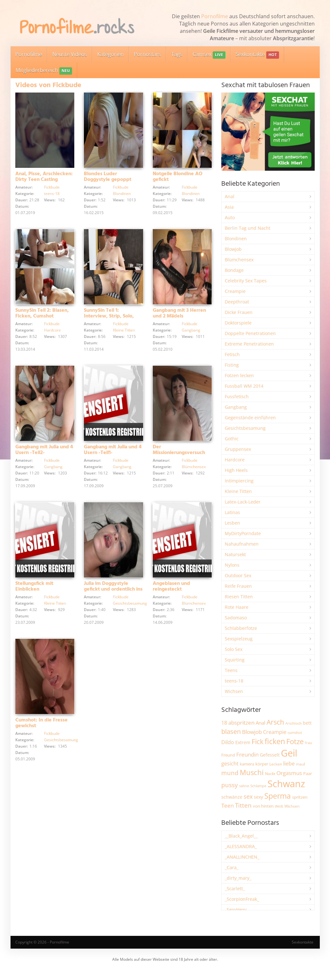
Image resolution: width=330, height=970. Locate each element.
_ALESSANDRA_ (241, 846)
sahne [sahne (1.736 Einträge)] (244, 785)
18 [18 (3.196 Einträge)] (224, 722)
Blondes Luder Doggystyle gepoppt (107, 177)
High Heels (236, 470)
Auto (230, 217)
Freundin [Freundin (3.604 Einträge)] (247, 754)
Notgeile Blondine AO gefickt (177, 177)
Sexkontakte (257, 55)
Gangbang (191, 330)
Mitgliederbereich (44, 71)
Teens (231, 670)
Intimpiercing (239, 481)
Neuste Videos (69, 54)
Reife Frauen (238, 586)
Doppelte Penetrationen (250, 333)
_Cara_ (231, 867)
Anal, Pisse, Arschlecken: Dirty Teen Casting (44, 177)
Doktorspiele (238, 323)
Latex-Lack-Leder (242, 502)
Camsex (209, 55)
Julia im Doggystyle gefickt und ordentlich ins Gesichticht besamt (113, 589)
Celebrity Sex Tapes (246, 281)
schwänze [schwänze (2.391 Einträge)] (231, 797)
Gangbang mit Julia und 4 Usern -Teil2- (44, 450)
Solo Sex (233, 649)
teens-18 (52, 193)
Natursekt (235, 554)
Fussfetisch (237, 396)
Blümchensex (194, 466)
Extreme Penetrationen (249, 344)
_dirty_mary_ (238, 878)
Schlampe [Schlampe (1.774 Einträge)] (258, 785)
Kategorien (110, 54)
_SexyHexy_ (236, 910)
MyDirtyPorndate (243, 533)
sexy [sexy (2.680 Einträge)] (258, 797)
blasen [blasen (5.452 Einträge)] (231, 731)
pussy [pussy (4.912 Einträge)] (229, 785)
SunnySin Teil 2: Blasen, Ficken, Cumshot (42, 313)
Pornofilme (214, 16)
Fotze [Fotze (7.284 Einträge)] (295, 741)
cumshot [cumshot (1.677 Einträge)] (295, 732)
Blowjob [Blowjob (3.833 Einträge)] (252, 731)
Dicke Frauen (239, 312)
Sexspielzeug (239, 639)
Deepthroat (237, 302)
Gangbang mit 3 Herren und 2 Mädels (179, 313)
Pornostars (147, 54)
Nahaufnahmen (242, 544)
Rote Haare (236, 607)
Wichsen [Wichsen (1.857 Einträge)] (291, 806)
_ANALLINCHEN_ (242, 857)
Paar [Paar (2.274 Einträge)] (307, 773)
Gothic (231, 439)
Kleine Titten (124, 330)
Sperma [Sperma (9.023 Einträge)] (277, 796)
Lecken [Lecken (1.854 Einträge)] (275, 764)
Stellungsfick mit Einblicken (34, 586)
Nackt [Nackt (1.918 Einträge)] (270, 773)
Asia (229, 207)
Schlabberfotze (241, 628)
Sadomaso (236, 618)
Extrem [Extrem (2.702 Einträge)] (242, 742)
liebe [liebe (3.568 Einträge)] (289, 763)
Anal (229, 196)
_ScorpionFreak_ (242, 899)
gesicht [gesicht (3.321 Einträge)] (229, 763)
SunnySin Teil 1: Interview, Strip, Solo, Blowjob (109, 316)
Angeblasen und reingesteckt (171, 586)
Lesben (232, 523)
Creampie (235, 291)
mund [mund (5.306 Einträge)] (229, 773)
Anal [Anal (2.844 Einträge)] (260, 723)
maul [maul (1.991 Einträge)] (300, 764)
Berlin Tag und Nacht (247, 228)
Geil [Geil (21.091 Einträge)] (289, 753)
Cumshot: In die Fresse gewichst (41, 723)
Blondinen (122, 193)
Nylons (232, 565)
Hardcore (52, 330)
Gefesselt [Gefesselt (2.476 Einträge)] (270, 755)
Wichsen (234, 691)
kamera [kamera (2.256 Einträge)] (247, 764)
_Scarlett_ (235, 888)
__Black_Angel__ (241, 836)
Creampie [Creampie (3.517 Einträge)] (274, 731)
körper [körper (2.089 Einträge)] (261, 764)
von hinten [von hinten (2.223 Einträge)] (263, 806)
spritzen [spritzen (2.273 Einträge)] (299, 797)
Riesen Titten (239, 596)
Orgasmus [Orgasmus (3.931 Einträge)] (289, 773)
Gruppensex (238, 449)
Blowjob (233, 249)
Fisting (232, 365)
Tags (176, 54)
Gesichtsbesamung (130, 603)
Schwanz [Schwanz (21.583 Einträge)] (286, 783)
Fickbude (52, 187)
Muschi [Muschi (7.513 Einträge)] (252, 772)
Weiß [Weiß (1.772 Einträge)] (279, 806)
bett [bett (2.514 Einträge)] (307, 723)
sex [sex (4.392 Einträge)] (248, 796)
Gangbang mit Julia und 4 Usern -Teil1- (113, 450)
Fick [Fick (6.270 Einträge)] (257, 741)
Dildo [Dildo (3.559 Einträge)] (227, 742)
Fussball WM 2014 (244, 386)
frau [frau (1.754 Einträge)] (308, 742)
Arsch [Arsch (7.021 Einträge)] (275, 722)
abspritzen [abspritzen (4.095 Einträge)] (241, 722)
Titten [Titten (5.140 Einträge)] (243, 805)
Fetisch (232, 354)
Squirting (235, 660)
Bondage (234, 270)
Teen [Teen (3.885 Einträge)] (227, 805)
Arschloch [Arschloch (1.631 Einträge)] (293, 723)
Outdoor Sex (238, 575)
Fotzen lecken (239, 375)
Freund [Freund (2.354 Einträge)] (228, 755)
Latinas (232, 512)
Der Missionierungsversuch (179, 450)
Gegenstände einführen (250, 417)
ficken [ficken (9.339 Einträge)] (275, 741)
